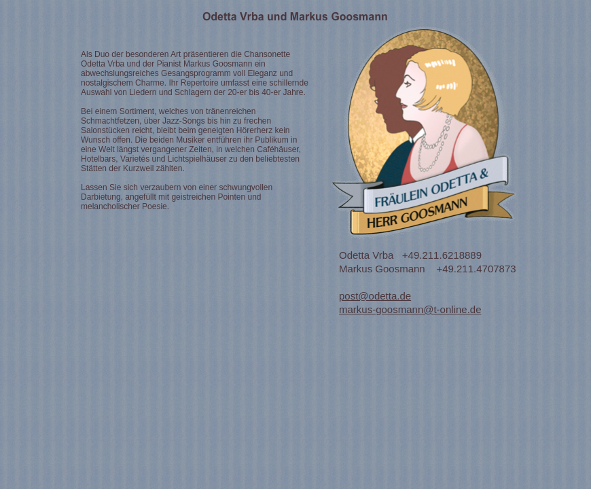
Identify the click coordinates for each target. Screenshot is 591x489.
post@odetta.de (375, 296)
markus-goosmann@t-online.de (410, 309)
